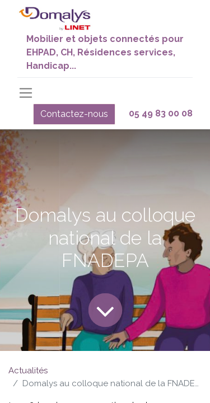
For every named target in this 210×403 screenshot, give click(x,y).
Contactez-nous (74, 114)
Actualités (28, 370)
